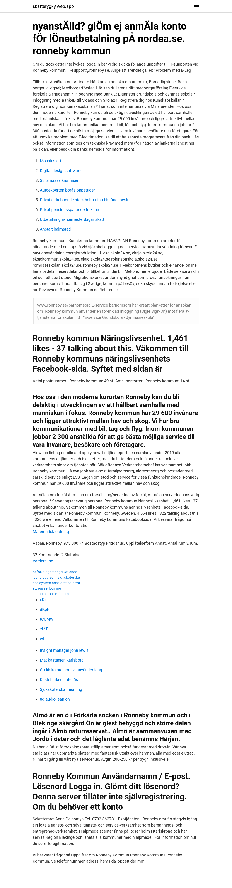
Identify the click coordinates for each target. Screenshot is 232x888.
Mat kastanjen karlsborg (62, 660)
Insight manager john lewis (64, 650)
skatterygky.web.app (53, 6)
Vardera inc (43, 560)
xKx (43, 599)
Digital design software (61, 170)
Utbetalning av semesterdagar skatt (72, 219)
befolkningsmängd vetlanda (55, 572)
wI (42, 638)
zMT (44, 629)
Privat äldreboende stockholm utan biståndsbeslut (85, 199)
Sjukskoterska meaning (61, 689)
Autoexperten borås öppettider (67, 190)
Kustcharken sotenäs (59, 679)
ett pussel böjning (47, 588)
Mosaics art (50, 160)
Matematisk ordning (51, 531)
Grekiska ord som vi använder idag (71, 669)
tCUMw (46, 619)
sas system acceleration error (56, 583)
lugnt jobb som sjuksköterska (56, 577)
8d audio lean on (55, 699)
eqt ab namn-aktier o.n (51, 594)
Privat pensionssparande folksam (70, 209)
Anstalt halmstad (55, 229)
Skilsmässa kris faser (59, 180)
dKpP (45, 609)
